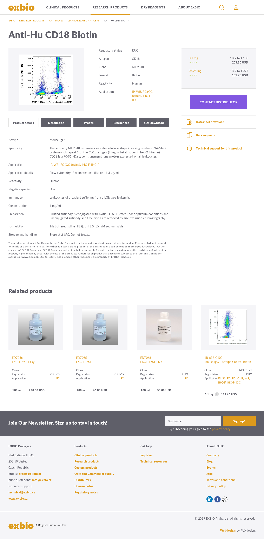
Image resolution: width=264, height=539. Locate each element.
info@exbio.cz (42, 480)
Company (212, 455)
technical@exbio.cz (21, 492)
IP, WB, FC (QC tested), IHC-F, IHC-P (142, 95)
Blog (209, 461)
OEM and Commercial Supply (94, 474)
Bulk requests (205, 135)
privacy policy (221, 429)
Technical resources (153, 461)
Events (211, 467)
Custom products (86, 467)
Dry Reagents (153, 7)
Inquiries (146, 455)
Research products (110, 7)
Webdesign (228, 530)
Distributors (82, 480)
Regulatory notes (86, 492)
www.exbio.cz (18, 498)
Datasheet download (210, 122)
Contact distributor (219, 102)
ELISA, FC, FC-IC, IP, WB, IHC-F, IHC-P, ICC (234, 380)
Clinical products (62, 7)
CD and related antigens (84, 20)
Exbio (11, 20)
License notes (83, 486)
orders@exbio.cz (30, 474)
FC (58, 378)
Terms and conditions (221, 480)
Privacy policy (216, 486)
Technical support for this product (219, 148)
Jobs (209, 474)
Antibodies (56, 20)
